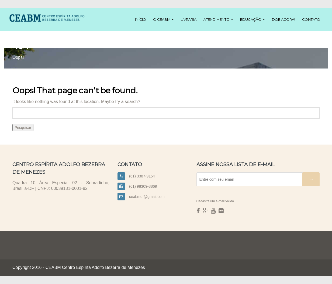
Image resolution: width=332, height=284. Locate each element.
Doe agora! (283, 19)
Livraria (188, 19)
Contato (311, 19)
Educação (252, 19)
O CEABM (163, 19)
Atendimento (218, 19)
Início (140, 19)
